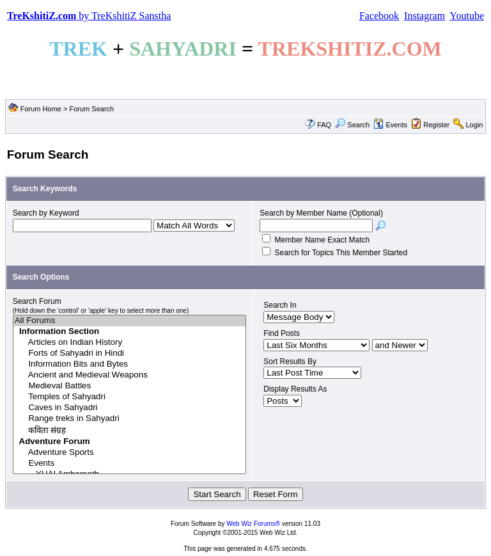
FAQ (324, 125)
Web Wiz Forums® (253, 523)
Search (352, 125)
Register (436, 125)
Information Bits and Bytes (129, 364)
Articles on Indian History (129, 342)
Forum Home (40, 109)
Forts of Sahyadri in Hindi (129, 353)
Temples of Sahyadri (129, 397)
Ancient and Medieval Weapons (129, 375)
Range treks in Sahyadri (129, 418)
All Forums (129, 320)
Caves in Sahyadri (129, 407)
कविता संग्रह (129, 430)
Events (390, 125)
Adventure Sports (129, 452)
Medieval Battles (129, 386)
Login (474, 125)
